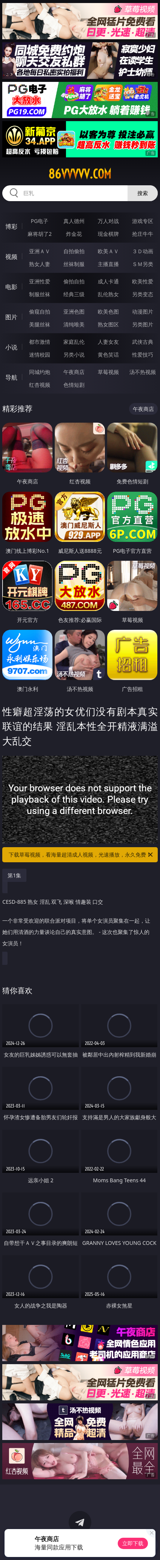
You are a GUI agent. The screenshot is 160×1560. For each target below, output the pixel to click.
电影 (11, 287)
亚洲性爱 (39, 281)
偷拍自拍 (74, 281)
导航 (11, 377)
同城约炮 (39, 371)
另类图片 (142, 324)
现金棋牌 (108, 233)
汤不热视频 (142, 371)
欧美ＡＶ (108, 251)
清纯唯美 (74, 324)
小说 (11, 347)
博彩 (11, 226)
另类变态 (142, 294)
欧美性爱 (142, 281)
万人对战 (108, 221)
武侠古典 (142, 341)
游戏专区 (142, 221)
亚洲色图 (74, 311)
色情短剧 (74, 384)
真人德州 (74, 221)
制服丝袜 (39, 294)
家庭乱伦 (74, 341)
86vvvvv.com (79, 174)
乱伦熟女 (108, 294)
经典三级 (74, 294)
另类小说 (74, 354)
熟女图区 (108, 324)
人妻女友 (108, 341)
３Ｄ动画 (142, 251)
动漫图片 (142, 311)
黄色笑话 (108, 354)
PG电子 (40, 221)
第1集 (14, 875)
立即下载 (132, 1543)
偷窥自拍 (39, 311)
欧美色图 (108, 311)
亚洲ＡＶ (39, 251)
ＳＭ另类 (142, 264)
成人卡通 (108, 281)
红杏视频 (39, 384)
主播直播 (108, 264)
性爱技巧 (142, 354)
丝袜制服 (74, 264)
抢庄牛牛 (142, 233)
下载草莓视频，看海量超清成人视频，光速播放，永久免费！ (81, 854)
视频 (11, 256)
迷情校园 (39, 354)
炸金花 (74, 233)
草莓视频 (108, 371)
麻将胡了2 (40, 233)
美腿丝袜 (39, 324)
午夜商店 (74, 371)
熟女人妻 (39, 264)
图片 (11, 317)
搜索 (142, 193)
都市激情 (39, 341)
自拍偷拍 (74, 251)
